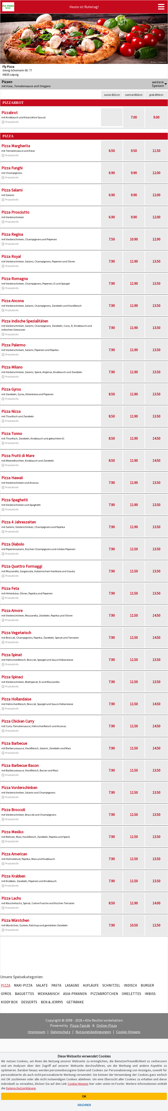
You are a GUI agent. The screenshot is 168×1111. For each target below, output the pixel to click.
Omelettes (131, 993)
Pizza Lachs (11, 898)
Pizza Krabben (13, 876)
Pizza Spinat (11, 654)
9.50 (134, 150)
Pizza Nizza (11, 411)
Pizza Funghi (12, 167)
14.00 (156, 903)
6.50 (112, 150)
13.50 (156, 261)
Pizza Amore (12, 610)
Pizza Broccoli (13, 809)
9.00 (156, 117)
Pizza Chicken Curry (17, 721)
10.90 (134, 239)
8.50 (112, 394)
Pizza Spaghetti (14, 499)
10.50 (134, 925)
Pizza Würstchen (15, 920)
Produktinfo (9, 122)
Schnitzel (111, 985)
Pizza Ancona (12, 300)
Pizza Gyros (11, 389)
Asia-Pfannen (75, 993)
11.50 (156, 150)
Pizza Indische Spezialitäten (24, 321)
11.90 (134, 261)
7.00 (134, 117)
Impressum (36, 1031)
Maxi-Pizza (23, 985)
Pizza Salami (12, 190)
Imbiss (150, 993)
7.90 (112, 261)
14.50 (156, 438)
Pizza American (14, 854)
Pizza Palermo (13, 345)
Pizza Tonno (11, 433)
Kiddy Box (9, 1002)
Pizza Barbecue (14, 743)
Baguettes (24, 993)
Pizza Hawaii (12, 477)
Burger (147, 985)
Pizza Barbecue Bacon (20, 765)
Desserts (29, 1002)
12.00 (156, 172)
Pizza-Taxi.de (80, 1025)
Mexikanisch (49, 993)
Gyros (6, 993)
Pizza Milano (12, 367)
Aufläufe (91, 985)
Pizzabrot (9, 112)
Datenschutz (60, 1031)
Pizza (5, 985)
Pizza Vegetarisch (16, 632)
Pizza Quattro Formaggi (21, 566)
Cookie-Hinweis (128, 1031)
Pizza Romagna (14, 278)
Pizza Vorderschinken (19, 787)
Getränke (75, 1002)
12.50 (156, 925)
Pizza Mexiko (12, 831)
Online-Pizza (107, 1025)
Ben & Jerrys (52, 1002)
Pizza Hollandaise (16, 699)
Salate (42, 985)
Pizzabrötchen (104, 993)
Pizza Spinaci (12, 676)
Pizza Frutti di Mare (17, 455)
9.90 (134, 172)
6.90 (112, 172)
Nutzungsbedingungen (93, 1031)
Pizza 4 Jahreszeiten (18, 522)
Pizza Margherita (15, 145)
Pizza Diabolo (12, 544)
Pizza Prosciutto (15, 212)
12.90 (156, 239)
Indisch (130, 985)
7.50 (112, 239)
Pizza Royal (11, 256)
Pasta (56, 985)
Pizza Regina (12, 234)
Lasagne (72, 985)
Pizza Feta (10, 588)
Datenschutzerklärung (21, 1088)
